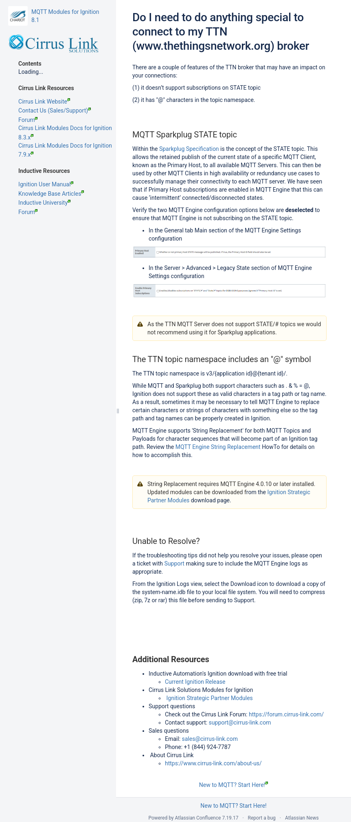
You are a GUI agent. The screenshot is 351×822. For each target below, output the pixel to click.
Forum (27, 120)
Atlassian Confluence (198, 818)
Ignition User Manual (45, 184)
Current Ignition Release (195, 681)
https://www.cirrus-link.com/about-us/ (213, 763)
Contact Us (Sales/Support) (54, 110)
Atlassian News (302, 818)
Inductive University (44, 202)
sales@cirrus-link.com (210, 739)
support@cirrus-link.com (240, 722)
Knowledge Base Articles (51, 193)
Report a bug (262, 818)
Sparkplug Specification (189, 149)
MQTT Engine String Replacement (218, 447)
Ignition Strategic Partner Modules (209, 698)
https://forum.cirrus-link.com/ (286, 714)
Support (174, 563)
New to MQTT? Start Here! (233, 785)
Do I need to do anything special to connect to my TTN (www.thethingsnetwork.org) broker (220, 32)
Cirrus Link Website (44, 101)
